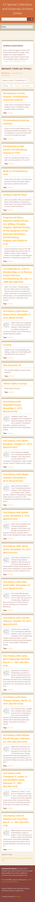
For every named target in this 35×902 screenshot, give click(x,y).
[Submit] (32, 19)
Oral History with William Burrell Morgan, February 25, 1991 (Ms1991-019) (16, 738)
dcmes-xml (17, 858)
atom (3, 858)
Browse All (6, 73)
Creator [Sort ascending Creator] (17, 86)
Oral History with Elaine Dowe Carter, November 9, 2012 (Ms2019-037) (17, 314)
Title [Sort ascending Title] (11, 86)
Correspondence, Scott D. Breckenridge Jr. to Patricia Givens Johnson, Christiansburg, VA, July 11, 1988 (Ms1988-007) (17, 275)
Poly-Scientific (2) (12, 365)
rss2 (2, 860)
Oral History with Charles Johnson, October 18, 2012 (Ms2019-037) (17, 621)
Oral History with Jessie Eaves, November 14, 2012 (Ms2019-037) (17, 549)
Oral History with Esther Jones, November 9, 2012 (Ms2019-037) (16, 515)
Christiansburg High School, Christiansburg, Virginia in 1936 (15, 149)
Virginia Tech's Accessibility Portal (14, 61)
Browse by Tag (17, 73)
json (22, 858)
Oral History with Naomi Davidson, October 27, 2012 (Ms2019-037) (17, 444)
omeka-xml (28, 858)
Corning (7, 345)
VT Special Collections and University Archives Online (17, 9)
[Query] (17, 19)
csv (7, 858)
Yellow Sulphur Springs (15, 383)
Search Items (5, 75)
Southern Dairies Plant (15, 195)
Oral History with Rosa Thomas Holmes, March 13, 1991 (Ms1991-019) (17, 700)
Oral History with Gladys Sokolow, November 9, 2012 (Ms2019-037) (15, 477)
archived (10, 113)
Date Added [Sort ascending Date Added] (26, 86)
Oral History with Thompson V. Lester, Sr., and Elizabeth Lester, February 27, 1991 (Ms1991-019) (15, 780)
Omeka (17, 896)
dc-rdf (10, 858)
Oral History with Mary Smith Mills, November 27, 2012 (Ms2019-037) (17, 585)
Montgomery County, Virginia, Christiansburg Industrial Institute (15, 96)
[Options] (28, 19)
